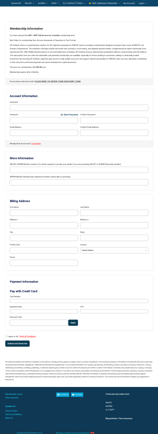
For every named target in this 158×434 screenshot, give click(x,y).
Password (14, 115)
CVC (82, 307)
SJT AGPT (110, 409)
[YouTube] (77, 394)
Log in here (35, 143)
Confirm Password (87, 115)
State (82, 232)
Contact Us (10, 406)
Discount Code (16, 317)
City (11, 232)
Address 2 (84, 219)
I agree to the (20, 336)
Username (14, 102)
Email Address (15, 127)
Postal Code (15, 244)
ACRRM (109, 406)
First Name (14, 207)
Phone (12, 257)
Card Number (15, 296)
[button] (33, 3)
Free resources (11, 397)
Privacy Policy (10, 410)
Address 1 (14, 219)
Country (83, 244)
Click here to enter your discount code (58, 81)
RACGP (109, 402)
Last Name (84, 207)
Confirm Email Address (89, 127)
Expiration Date (16, 307)
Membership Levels (13, 394)
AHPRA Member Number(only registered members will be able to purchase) (40, 177)
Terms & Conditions (27, 336)
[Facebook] (62, 394)
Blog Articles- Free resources (119, 418)
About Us (9, 417)
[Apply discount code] (73, 323)
